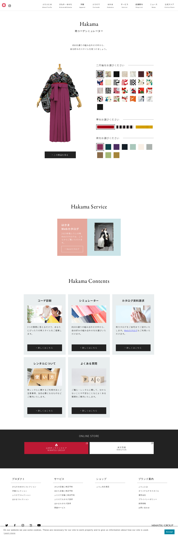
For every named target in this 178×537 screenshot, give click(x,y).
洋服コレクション (19, 491)
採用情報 (142, 504)
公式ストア (169, 5)
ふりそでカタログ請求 (63, 499)
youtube (39, 525)
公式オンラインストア (56, 449)
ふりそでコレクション (21, 495)
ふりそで (96, 5)
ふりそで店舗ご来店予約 (64, 495)
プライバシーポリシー (148, 499)
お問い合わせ (144, 508)
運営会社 (142, 495)
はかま (110, 5)
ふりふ (4, 5)
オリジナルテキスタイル (149, 491)
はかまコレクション (20, 499)
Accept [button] (169, 532)
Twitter (6, 525)
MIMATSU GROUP (165, 525)
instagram (23, 525)
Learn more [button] (9, 533)
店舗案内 (139, 5)
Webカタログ (131, 330)
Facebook (15, 525)
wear (31, 525)
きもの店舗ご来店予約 (63, 487)
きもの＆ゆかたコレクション (24, 487)
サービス (124, 5)
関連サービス (60, 508)
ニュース (153, 5)
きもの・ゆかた (65, 5)
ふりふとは (47, 5)
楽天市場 (122, 448)
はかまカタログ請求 (62, 504)
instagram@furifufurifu (9, 6)
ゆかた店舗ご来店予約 (63, 491)
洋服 (82, 5)
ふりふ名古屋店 (102, 487)
